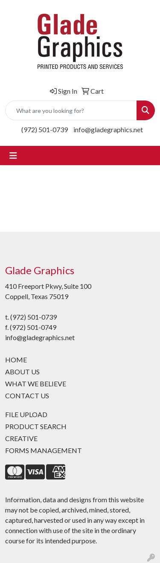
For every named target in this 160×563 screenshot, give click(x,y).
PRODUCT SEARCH (36, 426)
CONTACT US (27, 395)
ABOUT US (22, 371)
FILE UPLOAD (26, 414)
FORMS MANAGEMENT (43, 450)
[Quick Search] (71, 110)
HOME (16, 360)
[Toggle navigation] (13, 155)
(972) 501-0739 (44, 129)
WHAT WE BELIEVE (35, 383)
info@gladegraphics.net (108, 129)
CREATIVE (21, 438)
